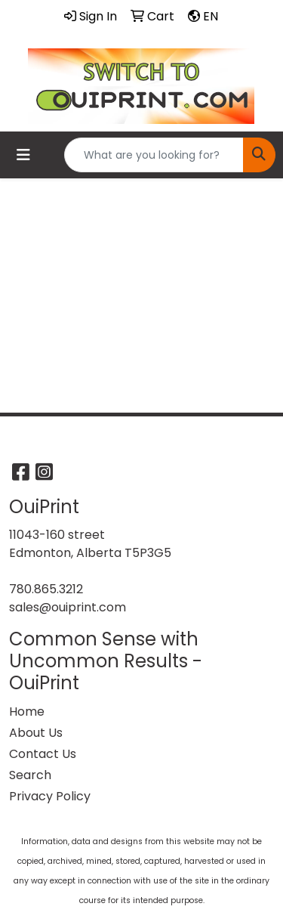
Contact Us (42, 754)
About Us (36, 732)
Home (27, 711)
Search (30, 775)
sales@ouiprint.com (67, 607)
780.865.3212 (46, 589)
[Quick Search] (154, 155)
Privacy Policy (50, 796)
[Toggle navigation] (23, 155)
